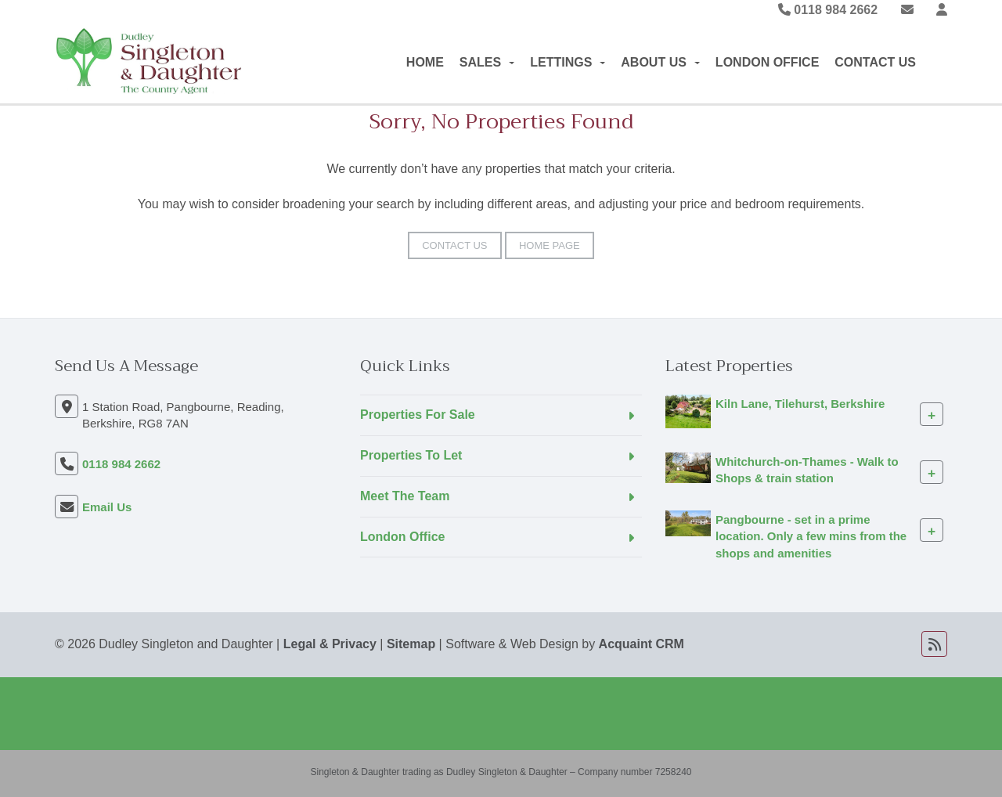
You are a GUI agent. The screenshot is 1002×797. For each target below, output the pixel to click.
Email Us (107, 507)
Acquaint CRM (641, 644)
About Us (660, 62)
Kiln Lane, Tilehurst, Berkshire (800, 403)
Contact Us (875, 62)
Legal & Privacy (330, 644)
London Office (767, 62)
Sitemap (411, 644)
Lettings (567, 62)
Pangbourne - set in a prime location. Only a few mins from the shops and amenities (810, 536)
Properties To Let (411, 455)
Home (425, 62)
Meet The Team (404, 496)
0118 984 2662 (828, 9)
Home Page (549, 245)
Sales (487, 62)
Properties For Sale (417, 414)
